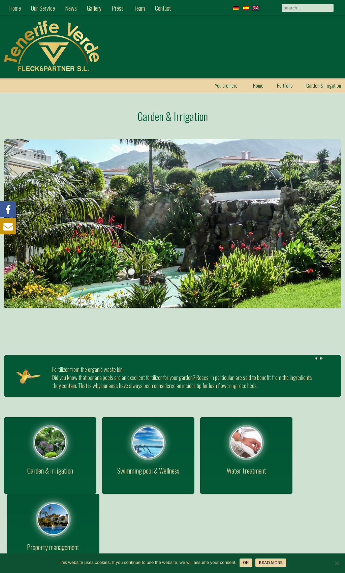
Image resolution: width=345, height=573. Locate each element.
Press (118, 7)
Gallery (94, 7)
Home (15, 7)
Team (139, 7)
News (71, 7)
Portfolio (285, 85)
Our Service (43, 7)
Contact (163, 7)
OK (246, 562)
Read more (271, 562)
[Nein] (336, 563)
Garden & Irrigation (172, 115)
